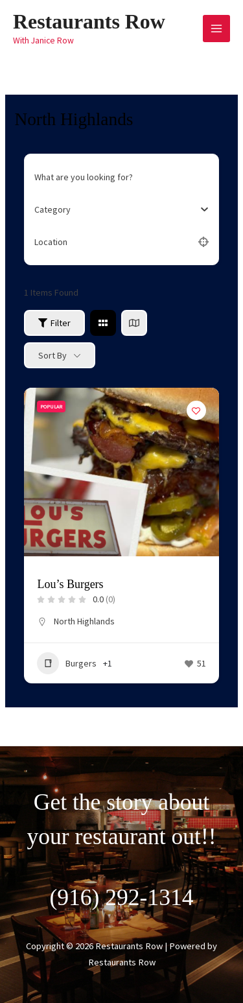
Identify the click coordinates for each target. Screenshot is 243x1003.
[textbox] (52, 209)
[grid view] (103, 323)
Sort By (52, 355)
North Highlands (84, 621)
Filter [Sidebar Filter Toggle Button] (54, 323)
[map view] (134, 323)
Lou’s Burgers (70, 584)
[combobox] (116, 209)
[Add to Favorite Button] (196, 410)
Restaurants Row (89, 21)
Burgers (67, 663)
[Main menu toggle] (216, 28)
